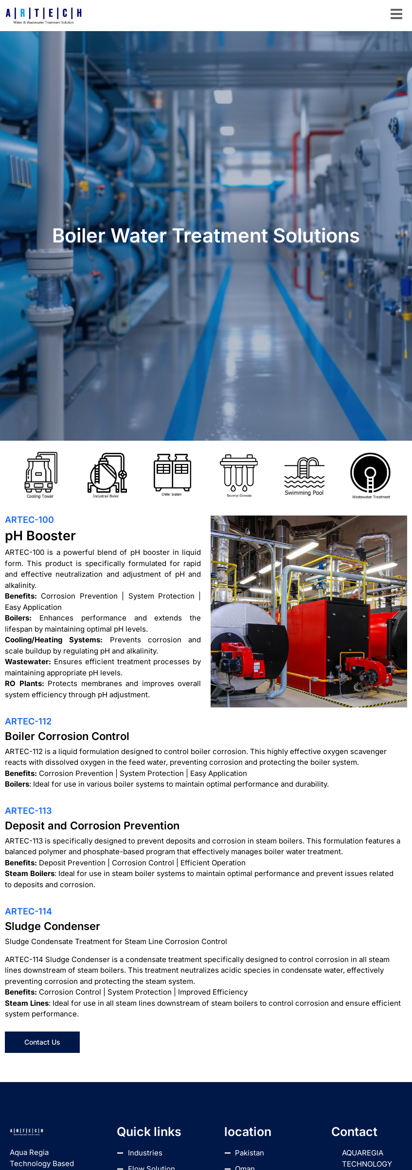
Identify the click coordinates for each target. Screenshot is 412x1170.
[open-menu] (396, 15)
